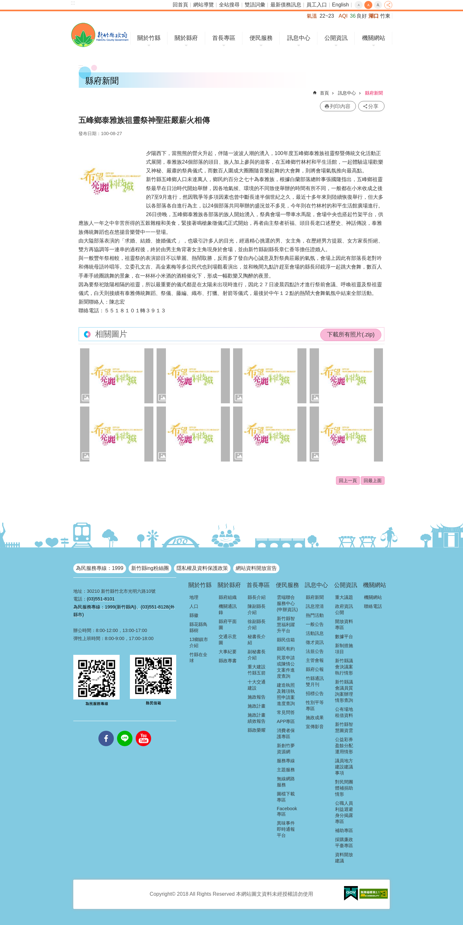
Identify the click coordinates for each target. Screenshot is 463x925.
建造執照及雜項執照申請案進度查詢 (286, 694)
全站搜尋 (229, 4)
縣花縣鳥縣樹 (198, 627)
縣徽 (193, 615)
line (124, 730)
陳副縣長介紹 (257, 609)
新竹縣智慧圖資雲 (344, 727)
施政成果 (315, 717)
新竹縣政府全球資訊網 (100, 35)
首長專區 (223, 38)
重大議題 (344, 597)
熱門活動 (315, 615)
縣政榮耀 (257, 730)
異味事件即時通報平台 (286, 829)
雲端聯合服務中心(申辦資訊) (287, 603)
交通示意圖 (228, 639)
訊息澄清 (315, 606)
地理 (193, 597)
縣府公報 (315, 669)
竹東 (385, 16)
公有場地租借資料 (344, 712)
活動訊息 (315, 633)
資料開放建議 (344, 857)
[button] (116, 375)
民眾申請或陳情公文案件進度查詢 (286, 667)
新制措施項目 (344, 648)
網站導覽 (203, 4)
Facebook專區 (287, 811)
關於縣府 (186, 38)
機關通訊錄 (228, 609)
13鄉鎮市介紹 (198, 642)
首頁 (324, 93)
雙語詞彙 (255, 4)
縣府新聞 (374, 93)
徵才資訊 (315, 642)
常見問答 (286, 712)
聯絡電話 (373, 606)
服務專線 (286, 760)
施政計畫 (257, 706)
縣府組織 (228, 597)
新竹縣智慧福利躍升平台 (286, 624)
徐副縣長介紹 (257, 624)
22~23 (327, 16)
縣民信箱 (286, 639)
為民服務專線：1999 (99, 568)
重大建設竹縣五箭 (257, 669)
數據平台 (344, 636)
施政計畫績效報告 (257, 718)
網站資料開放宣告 (256, 568)
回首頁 (180, 4)
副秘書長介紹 (257, 654)
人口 (193, 606)
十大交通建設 (257, 685)
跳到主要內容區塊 (3, 3)
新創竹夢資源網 (286, 748)
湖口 (373, 16)
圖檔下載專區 (286, 796)
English (340, 4)
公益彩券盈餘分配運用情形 (344, 745)
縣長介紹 (257, 597)
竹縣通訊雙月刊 (315, 681)
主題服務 (286, 769)
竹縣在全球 (198, 657)
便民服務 (261, 38)
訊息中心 (298, 38)
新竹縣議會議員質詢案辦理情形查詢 (344, 691)
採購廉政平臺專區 (344, 842)
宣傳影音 (315, 726)
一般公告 (315, 624)
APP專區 (286, 721)
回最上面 (373, 480)
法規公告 (315, 651)
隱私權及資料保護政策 (202, 568)
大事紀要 (228, 651)
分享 (388, 5)
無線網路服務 (286, 781)
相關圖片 (111, 334)
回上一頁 (348, 480)
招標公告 (315, 693)
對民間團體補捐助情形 (344, 788)
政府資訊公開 (344, 609)
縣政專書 (228, 660)
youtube (143, 730)
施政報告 (257, 697)
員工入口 (316, 4)
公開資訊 (336, 38)
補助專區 (344, 830)
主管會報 (315, 660)
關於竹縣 (148, 38)
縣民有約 (286, 648)
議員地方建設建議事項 (344, 766)
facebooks (106, 730)
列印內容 (340, 106)
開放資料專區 (344, 624)
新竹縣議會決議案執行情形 (344, 666)
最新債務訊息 (285, 4)
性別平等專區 (315, 705)
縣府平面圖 (228, 624)
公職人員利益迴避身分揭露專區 (344, 812)
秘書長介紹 (257, 639)
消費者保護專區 (286, 733)
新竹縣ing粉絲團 (150, 568)
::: (73, 2)
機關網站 (373, 38)
